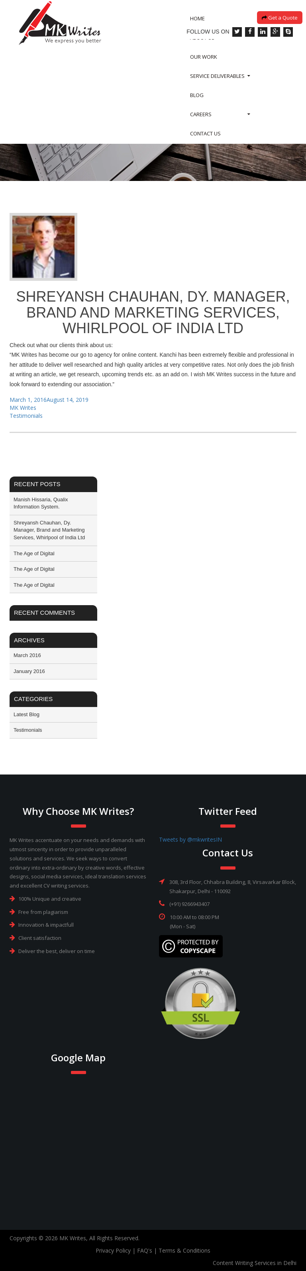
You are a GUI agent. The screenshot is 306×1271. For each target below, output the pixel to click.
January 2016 (29, 671)
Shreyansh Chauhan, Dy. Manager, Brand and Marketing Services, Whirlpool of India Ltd (49, 530)
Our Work (203, 66)
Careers (201, 123)
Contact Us (205, 143)
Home (197, 28)
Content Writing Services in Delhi (254, 1263)
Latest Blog (26, 714)
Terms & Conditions (184, 1250)
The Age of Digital (34, 553)
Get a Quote (280, 27)
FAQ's (144, 1250)
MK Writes (23, 407)
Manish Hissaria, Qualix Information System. (41, 503)
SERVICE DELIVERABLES (217, 85)
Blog (197, 104)
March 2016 (27, 655)
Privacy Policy (113, 1250)
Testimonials (26, 415)
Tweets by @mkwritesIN (190, 839)
